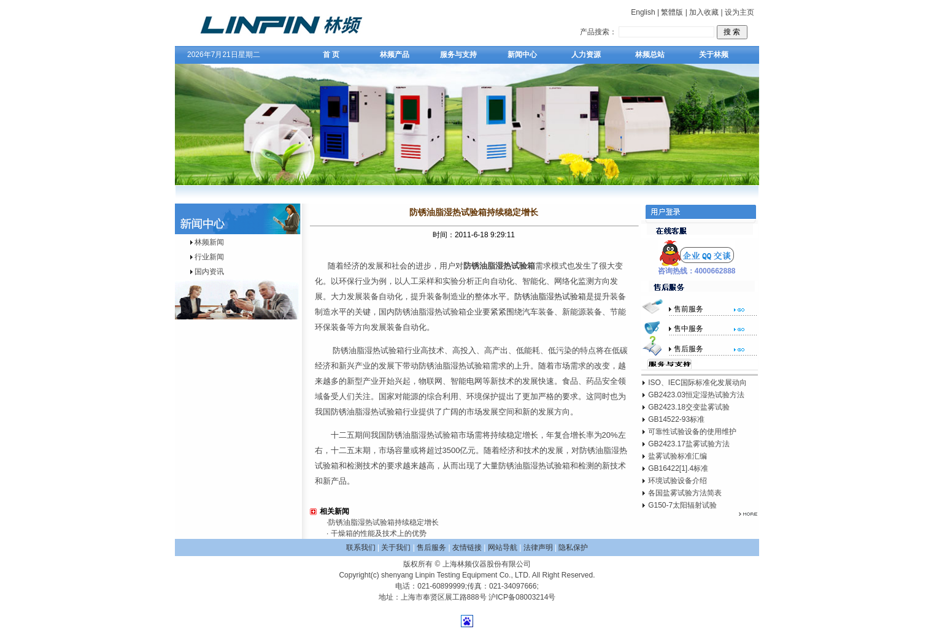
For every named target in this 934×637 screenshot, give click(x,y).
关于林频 (713, 54)
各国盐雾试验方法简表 (685, 493)
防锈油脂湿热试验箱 (550, 296)
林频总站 (650, 54)
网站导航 (502, 547)
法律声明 (538, 547)
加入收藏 (704, 12)
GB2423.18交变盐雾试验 (689, 407)
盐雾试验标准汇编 (677, 456)
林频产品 (394, 54)
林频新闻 (209, 242)
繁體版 (672, 12)
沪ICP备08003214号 (521, 597)
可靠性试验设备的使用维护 (692, 431)
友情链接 (467, 547)
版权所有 (418, 564)
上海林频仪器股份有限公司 (486, 564)
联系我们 (361, 547)
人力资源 (586, 54)
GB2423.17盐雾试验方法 (689, 444)
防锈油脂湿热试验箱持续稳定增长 (383, 522)
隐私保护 (573, 547)
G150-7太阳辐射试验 (682, 505)
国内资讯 (209, 271)
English (643, 12)
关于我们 (396, 547)
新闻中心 (522, 54)
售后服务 (431, 547)
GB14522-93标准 (676, 419)
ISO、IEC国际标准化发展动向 (697, 382)
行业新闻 (209, 257)
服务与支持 (458, 54)
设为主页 (739, 12)
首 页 (331, 54)
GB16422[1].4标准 (678, 468)
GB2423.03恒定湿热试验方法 (696, 395)
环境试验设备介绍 (677, 480)
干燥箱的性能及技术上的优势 (377, 533)
